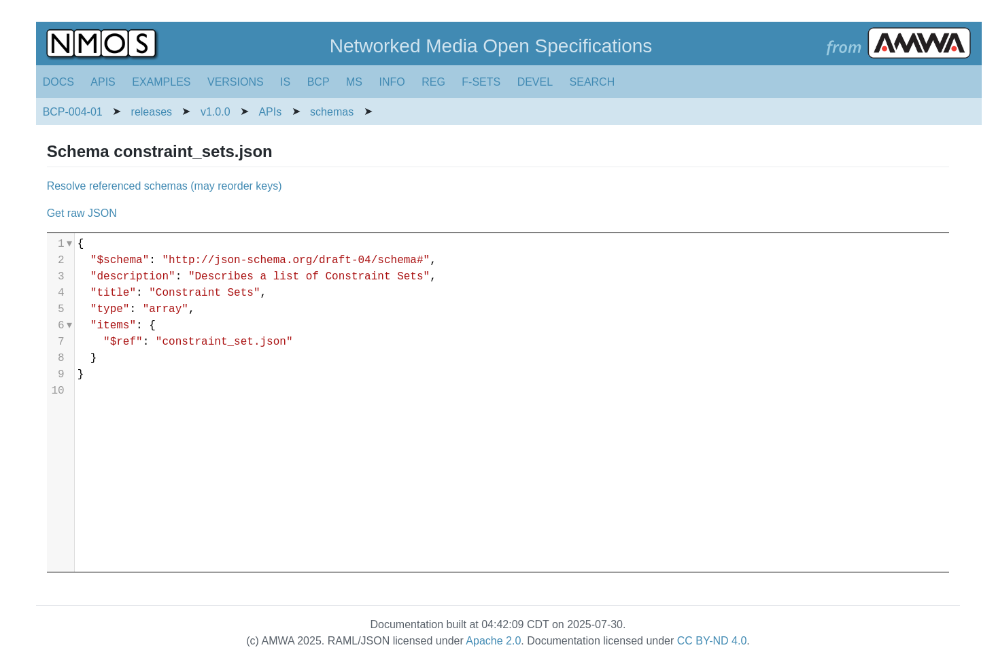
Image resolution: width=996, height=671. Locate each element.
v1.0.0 (215, 112)
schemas (332, 112)
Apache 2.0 (493, 641)
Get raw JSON (82, 213)
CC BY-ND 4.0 (712, 641)
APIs (269, 112)
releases (151, 112)
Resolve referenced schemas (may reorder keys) (164, 186)
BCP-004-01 (73, 112)
